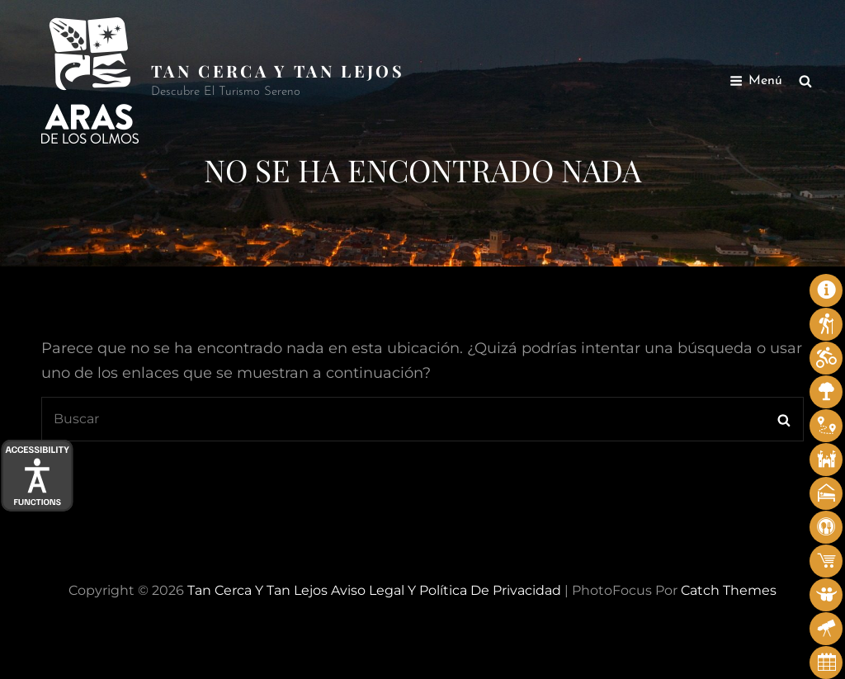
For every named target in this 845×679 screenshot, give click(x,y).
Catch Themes (729, 590)
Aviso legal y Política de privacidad (446, 590)
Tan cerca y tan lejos (277, 70)
